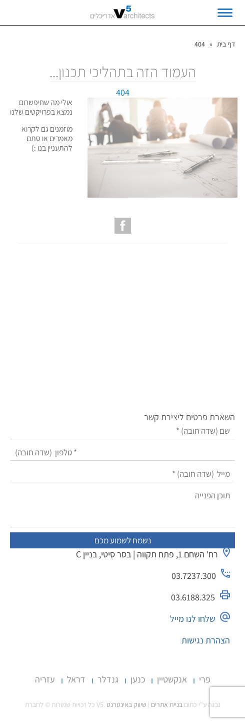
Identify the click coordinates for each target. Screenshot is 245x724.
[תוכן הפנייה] (123, 507)
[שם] (123, 431)
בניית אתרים (166, 704)
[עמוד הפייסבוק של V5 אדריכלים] (122, 226)
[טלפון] (123, 452)
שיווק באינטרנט (126, 704)
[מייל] (123, 474)
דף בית (226, 44)
